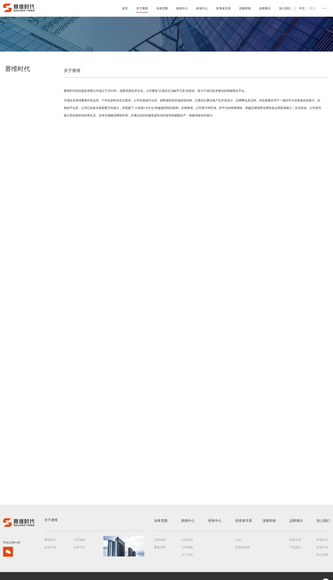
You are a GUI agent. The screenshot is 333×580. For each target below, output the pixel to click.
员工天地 (187, 557)
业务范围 (162, 8)
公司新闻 (187, 549)
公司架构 (79, 542)
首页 (125, 8)
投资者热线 (242, 549)
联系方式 (322, 549)
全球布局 (160, 542)
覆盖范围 (160, 549)
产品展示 (295, 549)
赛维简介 (50, 542)
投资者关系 (223, 8)
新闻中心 (182, 8)
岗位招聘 (322, 557)
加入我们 (285, 8)
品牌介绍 (295, 542)
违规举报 (245, 8)
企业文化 (50, 549)
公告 (238, 542)
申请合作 (322, 542)
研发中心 (202, 8)
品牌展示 (265, 8)
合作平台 (79, 549)
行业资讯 (187, 542)
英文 (312, 8)
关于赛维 (142, 8)
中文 (302, 8)
